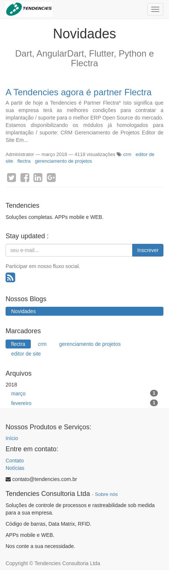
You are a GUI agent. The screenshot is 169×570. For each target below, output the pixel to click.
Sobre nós (106, 494)
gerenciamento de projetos (63, 161)
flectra (23, 161)
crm (127, 154)
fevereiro (84, 402)
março (84, 393)
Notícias (15, 468)
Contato (15, 461)
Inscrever (148, 250)
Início (12, 438)
